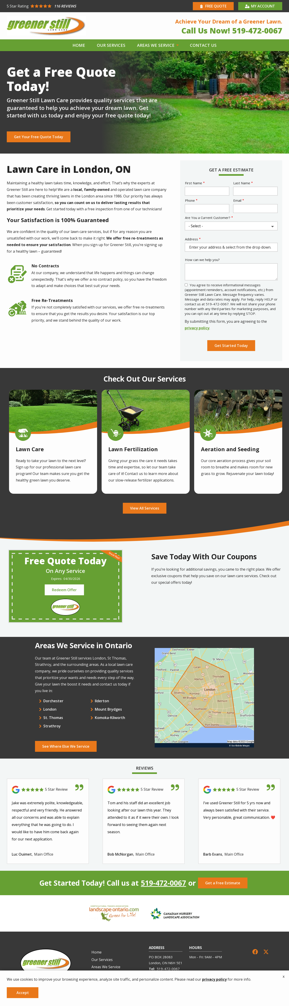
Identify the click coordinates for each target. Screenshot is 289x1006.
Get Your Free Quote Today (38, 136)
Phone (190, 200)
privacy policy (197, 327)
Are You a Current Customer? (207, 217)
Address (191, 239)
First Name (193, 183)
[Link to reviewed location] (48, 790)
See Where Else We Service (65, 746)
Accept (22, 992)
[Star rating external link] (75, 6)
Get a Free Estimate (222, 882)
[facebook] (255, 951)
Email (237, 200)
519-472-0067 (163, 883)
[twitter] (266, 951)
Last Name (241, 183)
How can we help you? (202, 259)
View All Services (144, 508)
